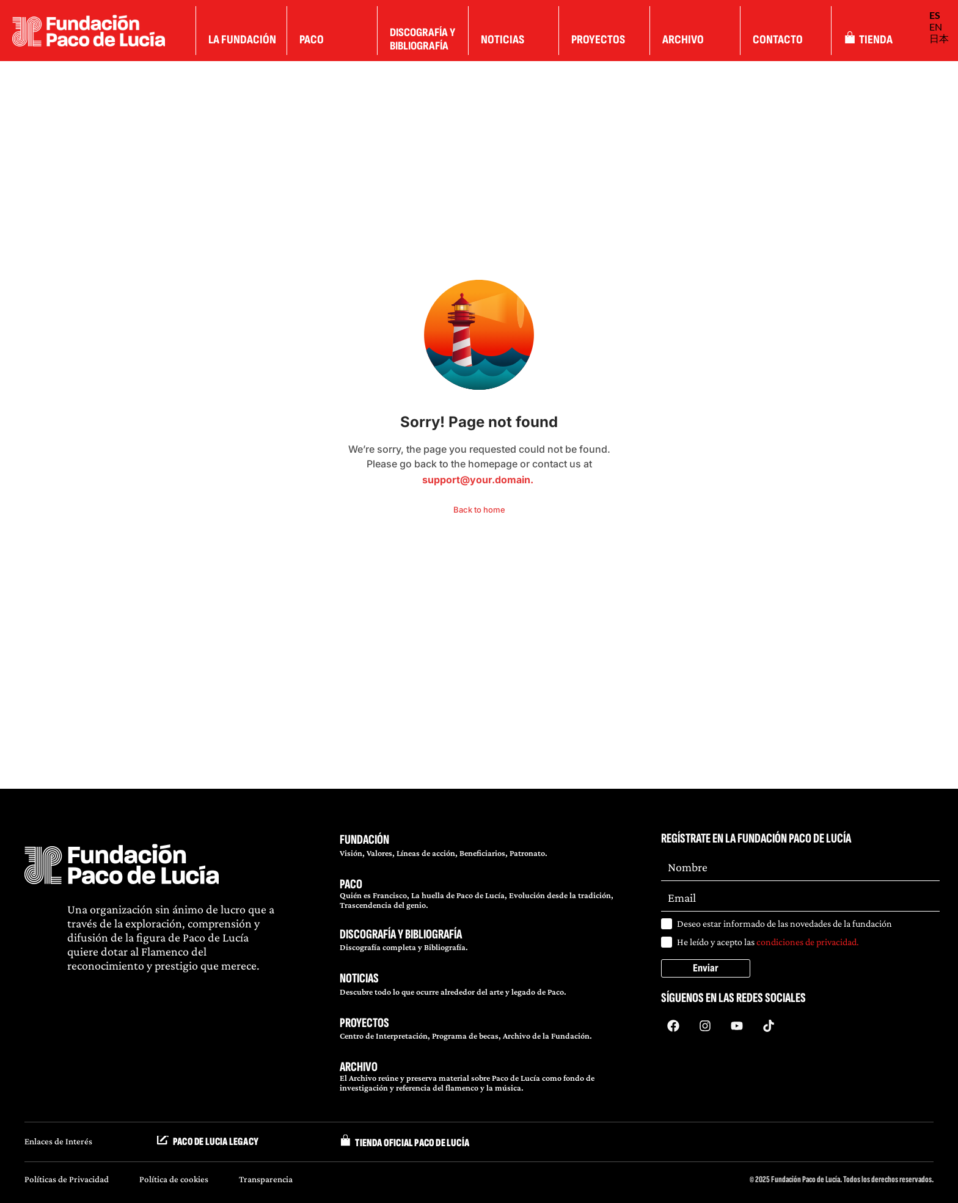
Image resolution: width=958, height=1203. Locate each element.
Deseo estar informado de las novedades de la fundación (784, 923)
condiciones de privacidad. (807, 942)
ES (934, 15)
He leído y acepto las (768, 942)
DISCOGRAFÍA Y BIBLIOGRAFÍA (401, 934)
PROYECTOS (364, 1023)
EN (935, 26)
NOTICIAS (359, 978)
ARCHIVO (359, 1067)
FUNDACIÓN (364, 840)
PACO (351, 884)
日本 (939, 38)
